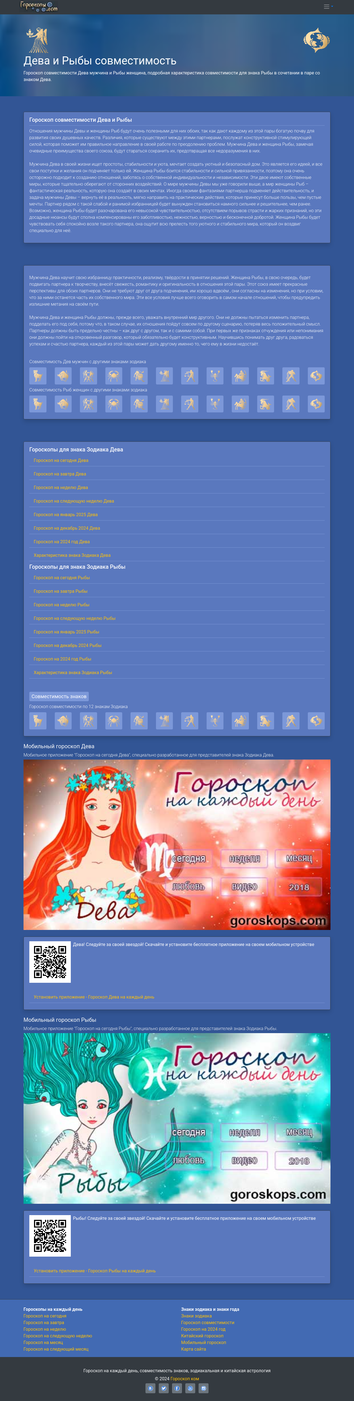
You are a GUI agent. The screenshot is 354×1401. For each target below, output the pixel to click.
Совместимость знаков (59, 696)
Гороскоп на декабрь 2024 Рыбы (67, 645)
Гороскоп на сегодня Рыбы (62, 577)
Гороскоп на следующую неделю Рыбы (75, 618)
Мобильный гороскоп (203, 1342)
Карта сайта (193, 1349)
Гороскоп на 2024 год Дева (62, 541)
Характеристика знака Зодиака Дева (72, 555)
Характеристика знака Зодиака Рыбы (73, 672)
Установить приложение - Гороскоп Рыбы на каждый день (95, 1270)
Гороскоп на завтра (44, 1322)
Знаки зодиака (196, 1316)
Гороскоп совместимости (207, 1322)
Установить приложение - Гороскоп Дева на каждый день (94, 997)
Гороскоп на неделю (45, 1329)
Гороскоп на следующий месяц (56, 1349)
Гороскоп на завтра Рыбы (61, 591)
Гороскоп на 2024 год (203, 1329)
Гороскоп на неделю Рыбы (62, 604)
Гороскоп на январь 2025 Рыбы (66, 632)
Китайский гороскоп (202, 1335)
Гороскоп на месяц (43, 1342)
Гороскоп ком (185, 1378)
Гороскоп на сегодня (45, 1316)
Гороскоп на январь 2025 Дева (66, 514)
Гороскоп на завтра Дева (60, 474)
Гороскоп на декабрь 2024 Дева (67, 528)
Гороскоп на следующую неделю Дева (74, 501)
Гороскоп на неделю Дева (61, 487)
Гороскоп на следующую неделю (58, 1335)
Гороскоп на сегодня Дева (61, 460)
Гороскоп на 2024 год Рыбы (62, 659)
